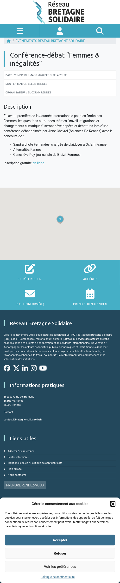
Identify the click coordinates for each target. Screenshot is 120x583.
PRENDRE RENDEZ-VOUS (25, 485)
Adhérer (12, 451)
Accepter (60, 540)
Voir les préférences (60, 566)
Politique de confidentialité (58, 577)
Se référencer (27, 451)
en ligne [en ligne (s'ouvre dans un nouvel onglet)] (38, 163)
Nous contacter (17, 475)
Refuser (60, 553)
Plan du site (15, 469)
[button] (112, 503)
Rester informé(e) (18, 457)
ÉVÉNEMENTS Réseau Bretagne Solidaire (50, 41)
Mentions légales (18, 463)
